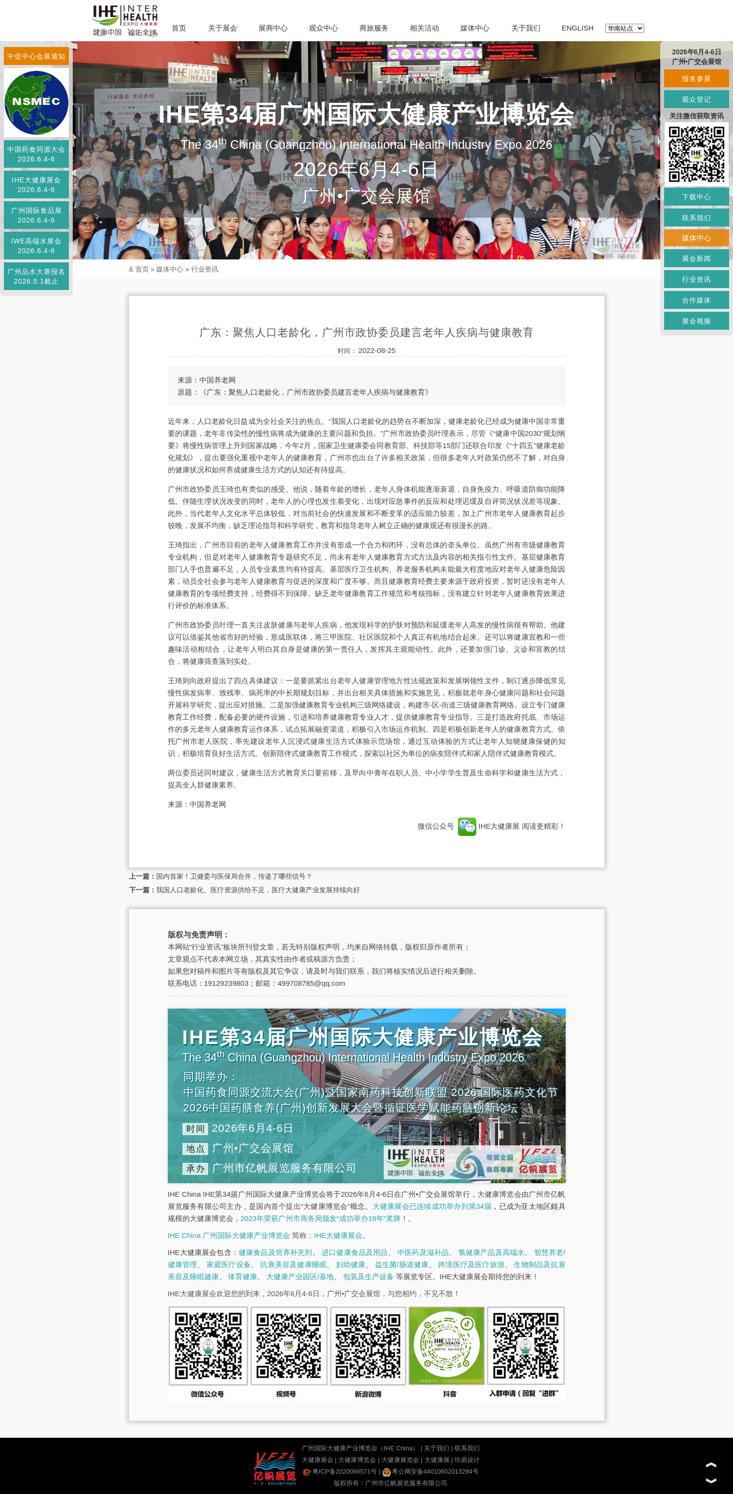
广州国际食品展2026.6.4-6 (36, 215)
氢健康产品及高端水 (491, 1252)
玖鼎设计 (467, 1459)
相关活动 (424, 28)
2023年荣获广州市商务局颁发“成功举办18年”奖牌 (321, 1218)
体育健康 (242, 1276)
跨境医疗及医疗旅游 (471, 1264)
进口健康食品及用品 (355, 1252)
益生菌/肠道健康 (402, 1264)
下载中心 (696, 197)
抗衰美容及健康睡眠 (293, 1264)
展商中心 (273, 28)
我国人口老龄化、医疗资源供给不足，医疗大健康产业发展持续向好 (258, 890)
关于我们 (525, 28)
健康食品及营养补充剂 (275, 1252)
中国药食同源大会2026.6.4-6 (36, 154)
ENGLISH (578, 28)
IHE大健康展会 (338, 1235)
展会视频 (696, 321)
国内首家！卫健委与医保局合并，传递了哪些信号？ (234, 876)
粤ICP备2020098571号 (340, 1471)
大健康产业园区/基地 (300, 1276)
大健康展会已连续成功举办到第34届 (432, 1206)
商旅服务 (374, 28)
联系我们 (467, 1448)
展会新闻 (696, 258)
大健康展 (437, 1459)
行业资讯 (204, 269)
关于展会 (222, 28)
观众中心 (323, 28)
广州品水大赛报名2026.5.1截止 (36, 276)
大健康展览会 (400, 1459)
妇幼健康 (351, 1264)
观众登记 (696, 99)
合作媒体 (696, 300)
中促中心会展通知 (36, 56)
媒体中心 (474, 28)
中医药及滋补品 (423, 1252)
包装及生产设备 (368, 1276)
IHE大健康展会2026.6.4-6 (36, 184)
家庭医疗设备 (229, 1264)
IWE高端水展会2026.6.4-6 (36, 246)
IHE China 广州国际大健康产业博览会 (229, 1235)
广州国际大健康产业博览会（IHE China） (360, 1448)
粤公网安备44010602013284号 (430, 1471)
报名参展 (696, 78)
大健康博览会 (357, 1459)
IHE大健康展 (489, 826)
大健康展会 (317, 1459)
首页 (179, 28)
